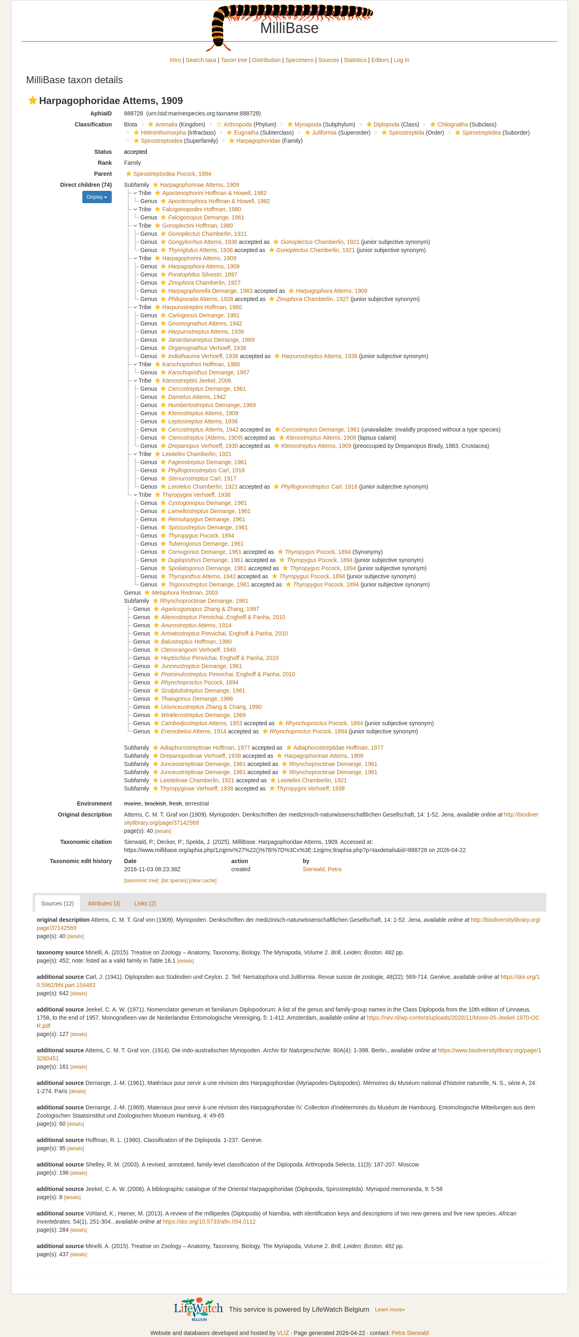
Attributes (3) (104, 903)
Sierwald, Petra (322, 869)
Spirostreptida (402, 132)
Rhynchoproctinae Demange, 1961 (199, 601)
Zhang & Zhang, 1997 (205, 609)
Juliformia (320, 132)
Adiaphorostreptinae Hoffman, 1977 (200, 747)
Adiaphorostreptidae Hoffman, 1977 (334, 747)
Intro (175, 60)
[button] (32, 100)
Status (103, 151)
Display (97, 197)
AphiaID (101, 113)
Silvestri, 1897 (198, 274)
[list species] (174, 880)
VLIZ (283, 1333)
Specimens (299, 60)
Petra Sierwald (410, 1333)
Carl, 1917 (197, 478)
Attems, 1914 (192, 625)
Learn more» (390, 1309)
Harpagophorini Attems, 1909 (194, 258)
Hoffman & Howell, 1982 (214, 201)
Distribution (266, 60)
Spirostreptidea (477, 132)
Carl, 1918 (202, 470)
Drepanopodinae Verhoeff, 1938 (196, 756)
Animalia (161, 124)
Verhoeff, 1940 (194, 649)
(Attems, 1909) (201, 437)
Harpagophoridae (254, 140)
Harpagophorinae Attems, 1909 (195, 185)
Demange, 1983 (205, 291)
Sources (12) (57, 903)
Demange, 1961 (201, 217)
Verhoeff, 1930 (198, 446)
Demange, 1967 (204, 372)
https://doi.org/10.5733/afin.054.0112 (209, 1221)
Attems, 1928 (196, 299)
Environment (94, 803)
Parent (103, 173)
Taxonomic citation (86, 842)
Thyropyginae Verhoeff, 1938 (192, 788)
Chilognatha (448, 124)
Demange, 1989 (206, 339)
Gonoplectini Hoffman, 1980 (193, 225)
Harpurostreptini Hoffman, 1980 (197, 307)
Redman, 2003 (180, 592)
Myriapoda (303, 124)
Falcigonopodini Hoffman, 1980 (197, 209)
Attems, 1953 (197, 723)
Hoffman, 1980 (192, 641)
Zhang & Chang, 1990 (207, 707)
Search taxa (201, 60)
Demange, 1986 (192, 698)
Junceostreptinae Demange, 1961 (198, 764)
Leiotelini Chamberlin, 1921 (192, 454)
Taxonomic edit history (81, 861)
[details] (163, 831)
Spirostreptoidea (157, 140)
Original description (85, 814)
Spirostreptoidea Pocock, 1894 (167, 173)
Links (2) (145, 903)
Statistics (355, 60)
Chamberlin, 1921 (203, 233)
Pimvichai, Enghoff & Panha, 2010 (218, 617)
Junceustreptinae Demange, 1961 (198, 772)
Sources (328, 60)
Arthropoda (233, 124)
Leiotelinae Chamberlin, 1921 (192, 780)
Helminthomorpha (159, 132)
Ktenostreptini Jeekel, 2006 (192, 380)
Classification (93, 124)
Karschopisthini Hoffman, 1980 (196, 364)
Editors (380, 60)
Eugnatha (242, 132)
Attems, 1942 (200, 323)
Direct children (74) (86, 185)
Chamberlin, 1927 (199, 282)
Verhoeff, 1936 (202, 348)
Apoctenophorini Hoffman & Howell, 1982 (210, 193)
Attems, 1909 (199, 266)
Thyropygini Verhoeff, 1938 (191, 494)
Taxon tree (234, 60)
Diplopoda (382, 124)
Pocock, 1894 (196, 535)
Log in (401, 60)
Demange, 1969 (207, 405)
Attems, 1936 (198, 242)
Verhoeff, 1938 (198, 356)
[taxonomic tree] (141, 880)
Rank (105, 162)
